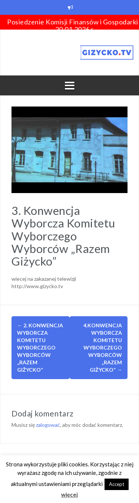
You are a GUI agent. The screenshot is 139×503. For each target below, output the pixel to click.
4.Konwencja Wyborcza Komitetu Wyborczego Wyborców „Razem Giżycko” (102, 347)
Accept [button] (116, 484)
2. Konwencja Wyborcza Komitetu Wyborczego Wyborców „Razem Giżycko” (40, 347)
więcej (69, 494)
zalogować (48, 425)
